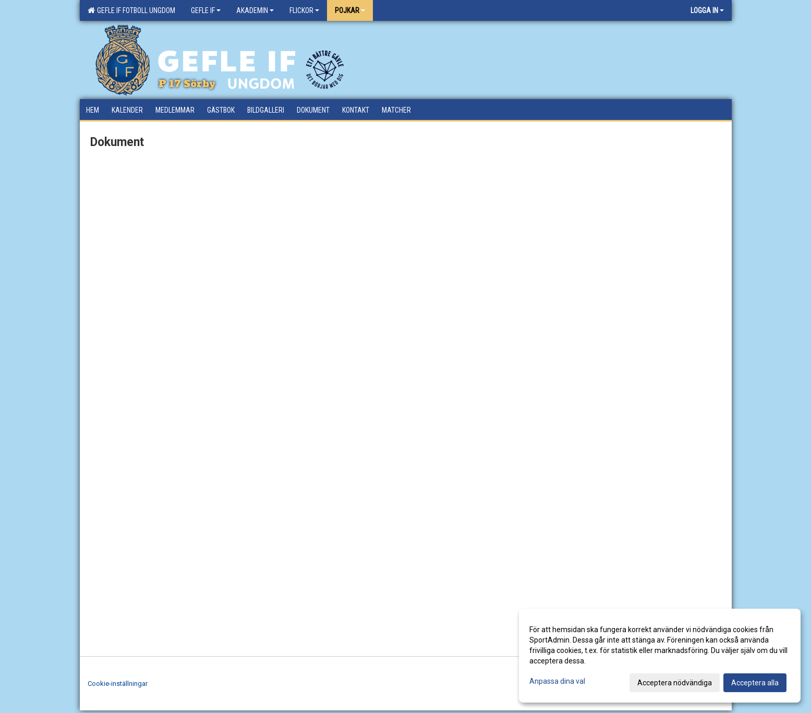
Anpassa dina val (557, 681)
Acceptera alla (755, 683)
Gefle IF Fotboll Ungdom (131, 10)
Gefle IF (206, 10)
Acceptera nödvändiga (674, 683)
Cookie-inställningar (118, 683)
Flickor (304, 10)
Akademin (255, 10)
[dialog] (660, 656)
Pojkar (350, 10)
